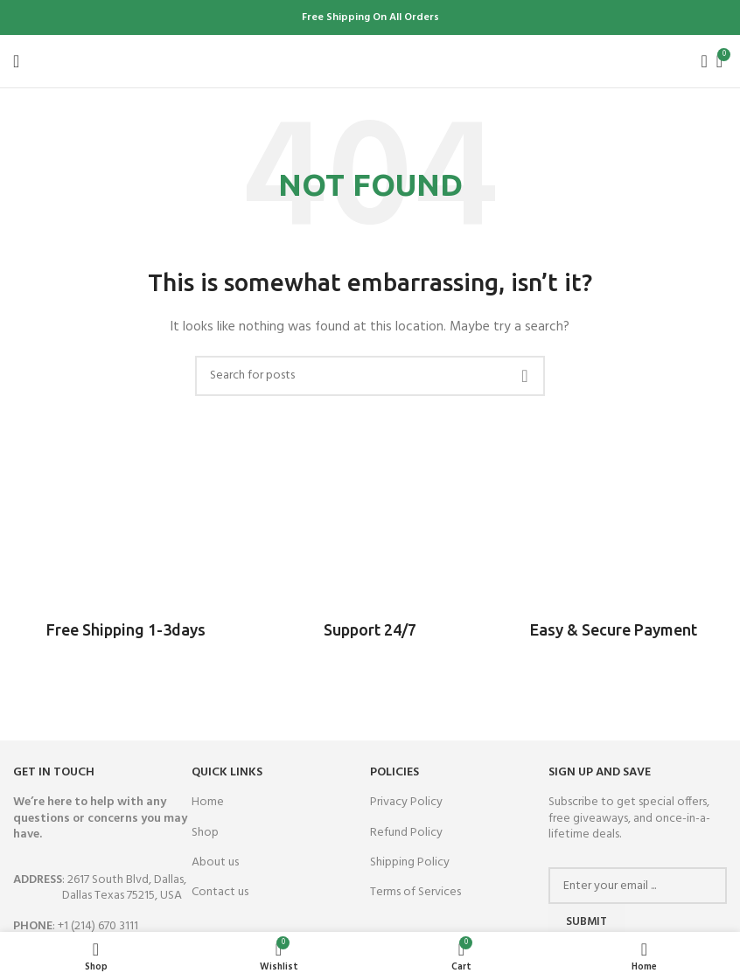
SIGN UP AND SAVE (599, 772)
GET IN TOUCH (53, 772)
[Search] (699, 61)
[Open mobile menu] (16, 61)
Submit (586, 922)
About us (215, 862)
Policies (394, 772)
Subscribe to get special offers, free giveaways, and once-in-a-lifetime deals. (629, 818)
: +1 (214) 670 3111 (75, 926)
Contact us (220, 892)
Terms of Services (415, 892)
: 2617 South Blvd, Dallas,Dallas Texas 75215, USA (99, 888)
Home (208, 802)
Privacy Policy (406, 802)
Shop (205, 833)
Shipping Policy (410, 862)
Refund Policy (406, 833)
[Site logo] (370, 61)
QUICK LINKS (227, 772)
